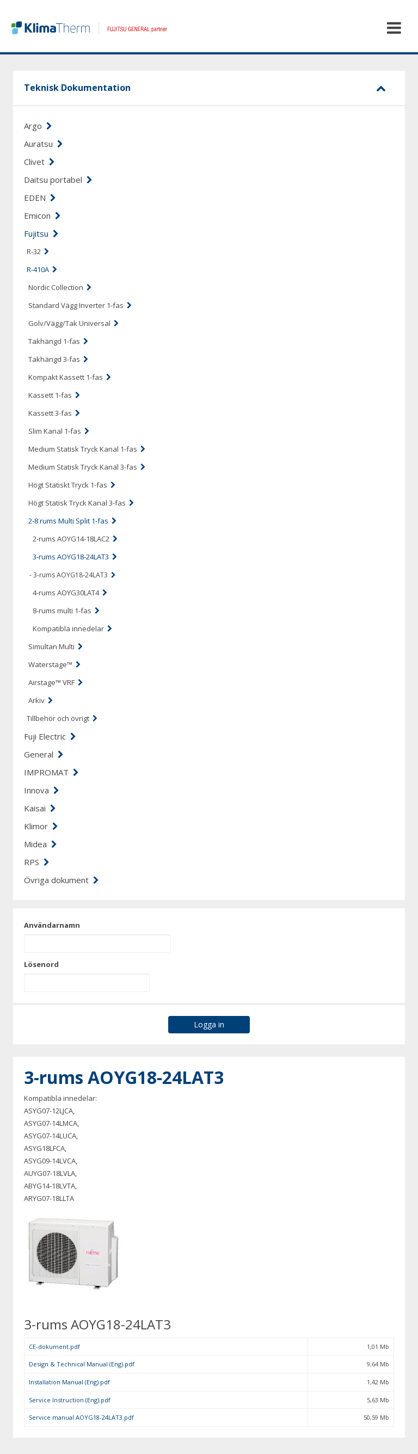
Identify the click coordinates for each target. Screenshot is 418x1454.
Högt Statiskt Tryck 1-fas (71, 485)
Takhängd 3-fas (58, 359)
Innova (41, 790)
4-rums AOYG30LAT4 (70, 592)
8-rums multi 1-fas (66, 610)
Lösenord (41, 964)
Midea (40, 844)
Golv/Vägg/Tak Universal (73, 323)
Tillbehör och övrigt (62, 718)
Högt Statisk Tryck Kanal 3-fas (81, 503)
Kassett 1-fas (54, 395)
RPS (37, 862)
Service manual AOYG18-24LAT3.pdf (81, 1417)
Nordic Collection (59, 287)
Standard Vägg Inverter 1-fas (80, 305)
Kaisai (40, 808)
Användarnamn (52, 925)
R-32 (38, 251)
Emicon (42, 215)
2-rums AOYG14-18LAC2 (75, 539)
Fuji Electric (50, 736)
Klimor (41, 826)
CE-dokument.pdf (54, 1346)
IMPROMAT (51, 772)
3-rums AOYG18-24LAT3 (75, 557)
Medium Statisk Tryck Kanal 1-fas (86, 449)
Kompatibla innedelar (72, 628)
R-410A (42, 269)
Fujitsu (41, 233)
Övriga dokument (61, 879)
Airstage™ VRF (55, 682)
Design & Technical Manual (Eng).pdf (81, 1364)
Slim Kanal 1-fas (58, 431)
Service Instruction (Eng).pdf (69, 1400)
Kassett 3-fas (54, 413)
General (44, 754)
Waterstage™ (54, 664)
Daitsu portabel (58, 179)
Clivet (39, 161)
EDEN (40, 197)
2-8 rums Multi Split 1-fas (72, 521)
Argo (38, 125)
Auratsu (43, 143)
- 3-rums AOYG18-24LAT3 (72, 575)
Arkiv (40, 700)
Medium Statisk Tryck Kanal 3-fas (86, 467)
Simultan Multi (55, 646)
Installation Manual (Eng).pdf (69, 1382)
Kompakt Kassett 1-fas (69, 377)
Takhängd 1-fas (58, 341)
